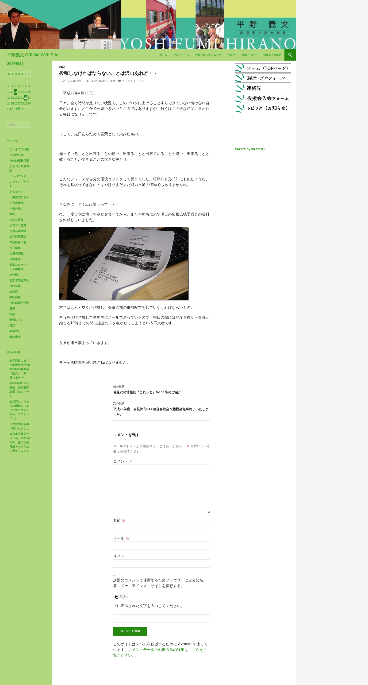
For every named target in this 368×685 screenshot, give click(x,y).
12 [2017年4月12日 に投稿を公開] (15, 91)
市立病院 (15, 248)
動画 (12, 214)
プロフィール (181, 55)
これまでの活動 (19, 149)
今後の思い (16, 208)
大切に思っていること (208, 55)
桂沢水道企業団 (19, 280)
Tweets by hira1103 (249, 149)
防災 (12, 314)
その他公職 (16, 155)
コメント (123, 461)
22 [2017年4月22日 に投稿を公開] (25, 97)
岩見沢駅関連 (17, 236)
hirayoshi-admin (102, 81)
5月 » (19, 108)
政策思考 (15, 259)
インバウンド (17, 176)
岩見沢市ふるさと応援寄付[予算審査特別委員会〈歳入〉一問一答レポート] (19, 369)
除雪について (17, 319)
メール (121, 538)
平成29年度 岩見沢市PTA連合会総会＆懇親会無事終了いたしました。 (161, 409)
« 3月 (10, 108)
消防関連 (15, 286)
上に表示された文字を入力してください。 (148, 606)
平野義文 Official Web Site (32, 55)
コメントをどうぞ (133, 81)
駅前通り (15, 331)
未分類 (13, 274)
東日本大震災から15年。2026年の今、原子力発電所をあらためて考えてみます (19, 442)
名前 (119, 520)
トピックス (16, 191)
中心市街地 (16, 203)
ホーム (163, 55)
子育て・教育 (17, 225)
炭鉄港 (13, 291)
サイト (118, 556)
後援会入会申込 (272, 55)
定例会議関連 (17, 231)
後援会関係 (16, 253)
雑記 (62, 67)
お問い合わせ (249, 55)
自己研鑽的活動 (19, 303)
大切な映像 (16, 219)
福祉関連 (15, 297)
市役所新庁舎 (17, 242)
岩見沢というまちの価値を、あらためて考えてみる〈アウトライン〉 (19, 410)
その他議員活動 (19, 160)
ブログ (231, 55)
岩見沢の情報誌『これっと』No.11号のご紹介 (161, 389)
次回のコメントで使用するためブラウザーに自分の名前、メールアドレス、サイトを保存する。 (158, 583)
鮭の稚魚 (15, 336)
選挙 (12, 308)
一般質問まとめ (19, 197)
